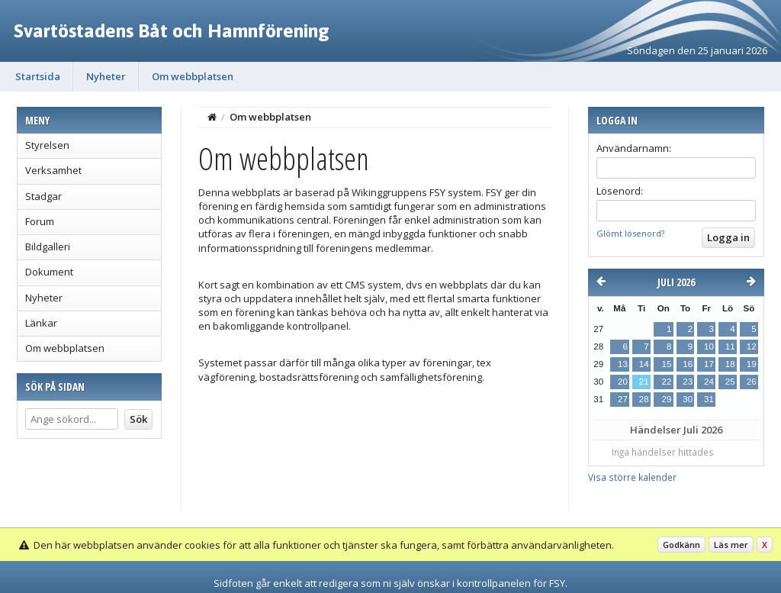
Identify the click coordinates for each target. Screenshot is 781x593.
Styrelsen (47, 145)
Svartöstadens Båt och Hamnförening (171, 30)
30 (688, 399)
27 (623, 399)
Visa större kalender (632, 477)
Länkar (41, 323)
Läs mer (731, 544)
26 (752, 381)
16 (688, 364)
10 (709, 346)
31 (709, 399)
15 (666, 364)
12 (752, 346)
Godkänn (681, 544)
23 (688, 381)
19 (752, 364)
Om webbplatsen (192, 76)
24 (709, 381)
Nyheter (106, 76)
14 (644, 364)
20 (623, 381)
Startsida (37, 76)
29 (666, 399)
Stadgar (43, 196)
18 (730, 364)
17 (709, 364)
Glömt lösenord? (630, 233)
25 (730, 381)
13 (623, 364)
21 (644, 381)
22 (666, 381)
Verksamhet (53, 170)
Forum (39, 221)
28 (644, 399)
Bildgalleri (47, 246)
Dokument (49, 272)
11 (730, 346)
